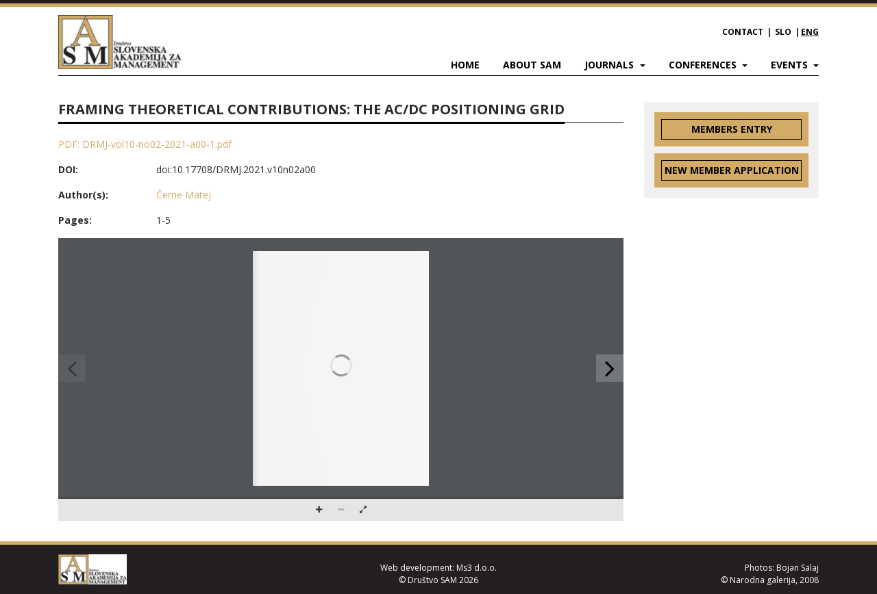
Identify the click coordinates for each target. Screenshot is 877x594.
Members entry (731, 128)
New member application (732, 170)
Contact (742, 32)
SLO (783, 32)
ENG (810, 32)
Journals (610, 64)
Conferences (704, 64)
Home (465, 64)
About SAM (532, 64)
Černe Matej (183, 194)
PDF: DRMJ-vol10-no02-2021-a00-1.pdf (145, 144)
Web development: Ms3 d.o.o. (438, 567)
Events (791, 64)
